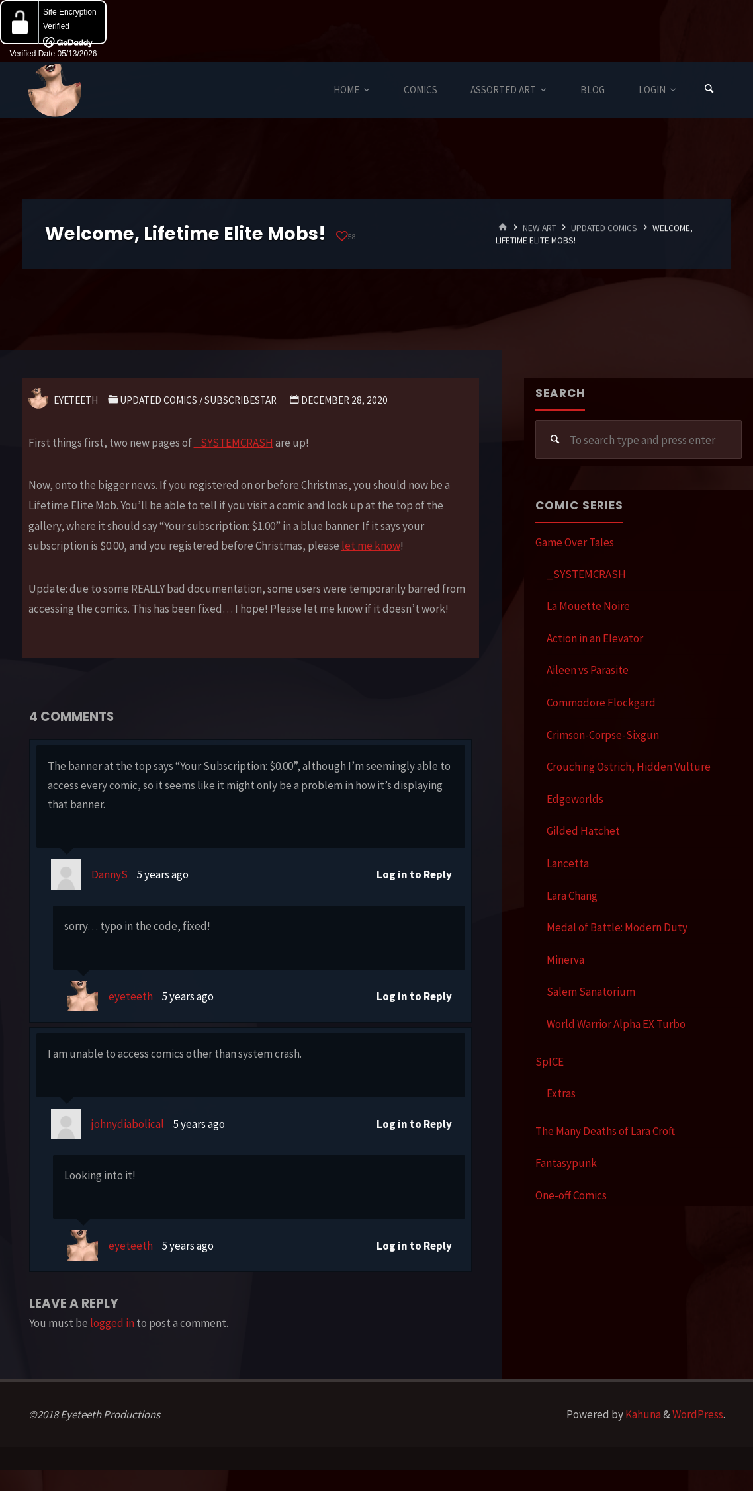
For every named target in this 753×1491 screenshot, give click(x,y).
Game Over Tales (574, 542)
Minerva (565, 960)
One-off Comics (571, 1195)
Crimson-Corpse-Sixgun (603, 735)
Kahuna (642, 1414)
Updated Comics (604, 228)
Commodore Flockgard (601, 702)
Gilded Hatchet (583, 831)
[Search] (709, 90)
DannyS (109, 874)
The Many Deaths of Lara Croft (605, 1131)
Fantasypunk (566, 1163)
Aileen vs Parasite (588, 670)
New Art (539, 228)
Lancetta (568, 863)
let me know (370, 545)
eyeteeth (131, 996)
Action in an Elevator (595, 638)
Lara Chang (572, 895)
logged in (112, 1323)
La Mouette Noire (588, 606)
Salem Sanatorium (591, 991)
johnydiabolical (127, 1124)
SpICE (549, 1061)
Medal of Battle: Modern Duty (617, 927)
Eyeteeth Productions (54, 90)
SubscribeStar (240, 400)
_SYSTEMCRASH (233, 442)
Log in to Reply (414, 874)
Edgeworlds (575, 799)
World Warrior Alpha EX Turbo (616, 1024)
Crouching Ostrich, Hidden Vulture (629, 766)
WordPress (697, 1414)
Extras (561, 1093)
